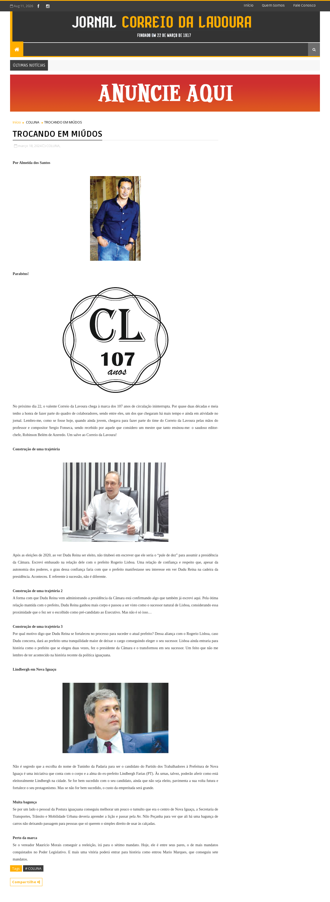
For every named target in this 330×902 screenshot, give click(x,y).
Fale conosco (304, 5)
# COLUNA (33, 868)
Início (248, 5)
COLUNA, (53, 145)
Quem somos (273, 5)
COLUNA (32, 122)
